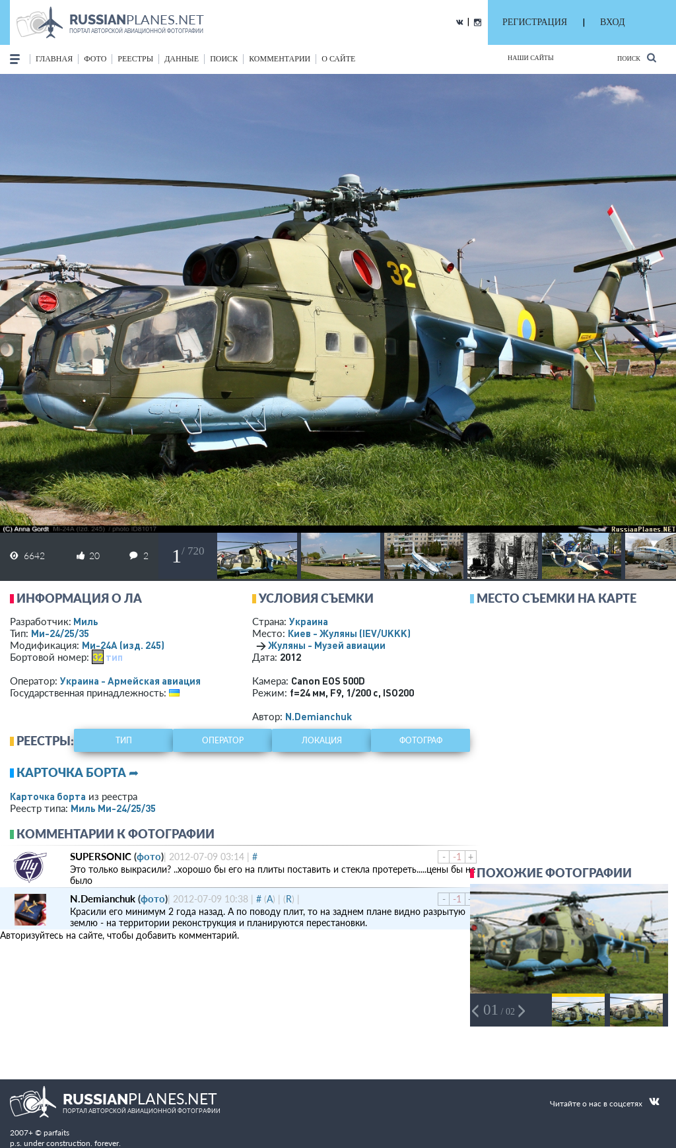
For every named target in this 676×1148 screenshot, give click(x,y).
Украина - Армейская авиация (130, 681)
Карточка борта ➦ (78, 772)
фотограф (420, 740)
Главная (54, 58)
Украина (308, 621)
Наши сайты (531, 57)
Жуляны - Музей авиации (327, 645)
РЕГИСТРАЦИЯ (534, 22)
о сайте (338, 58)
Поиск (636, 58)
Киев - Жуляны (349, 633)
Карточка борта (48, 796)
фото (95, 58)
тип (114, 657)
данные (181, 58)
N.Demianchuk (318, 716)
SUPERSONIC (100, 856)
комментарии (279, 58)
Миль (85, 621)
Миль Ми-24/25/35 (113, 808)
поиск (224, 58)
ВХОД (612, 22)
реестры (135, 58)
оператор (223, 740)
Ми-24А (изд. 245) (123, 645)
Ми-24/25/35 (60, 633)
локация (322, 740)
